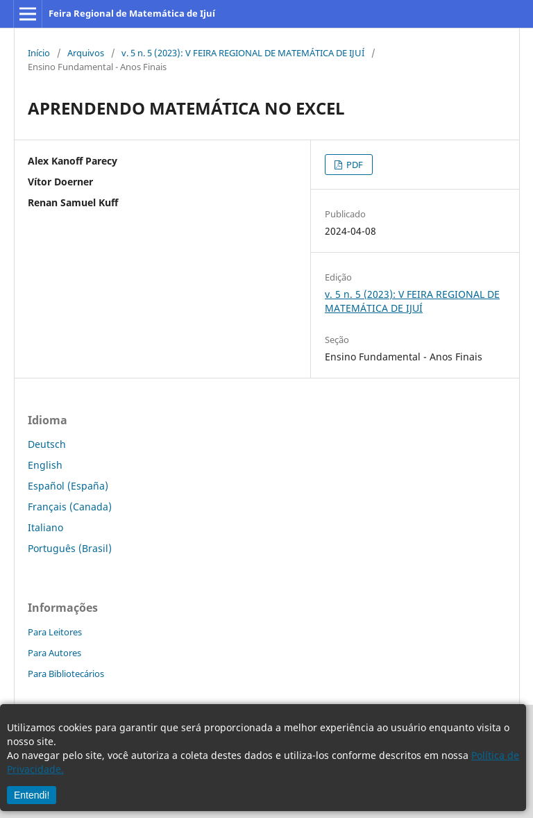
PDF (353, 164)
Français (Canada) (70, 506)
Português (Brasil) (70, 548)
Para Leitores (55, 632)
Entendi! (31, 795)
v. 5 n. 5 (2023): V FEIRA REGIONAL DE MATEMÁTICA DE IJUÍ (242, 53)
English (45, 464)
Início (39, 53)
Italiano (45, 527)
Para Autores (54, 652)
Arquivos (85, 53)
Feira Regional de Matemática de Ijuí (132, 13)
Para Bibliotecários (66, 673)
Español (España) (68, 485)
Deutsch (47, 444)
